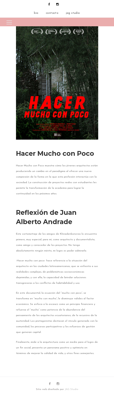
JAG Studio (71, 389)
